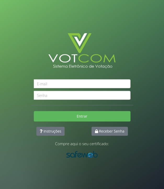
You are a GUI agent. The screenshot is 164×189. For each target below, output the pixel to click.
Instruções (50, 131)
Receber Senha (110, 131)
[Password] (82, 95)
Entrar (82, 116)
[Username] (82, 83)
